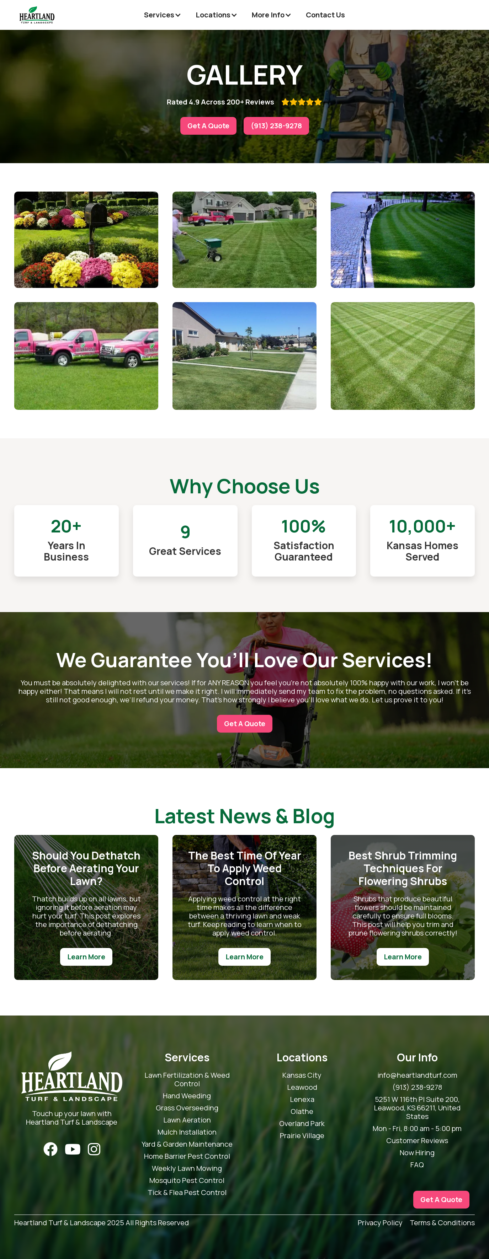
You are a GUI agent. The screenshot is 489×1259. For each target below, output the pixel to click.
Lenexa (302, 1099)
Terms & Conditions (442, 1222)
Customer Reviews (417, 1140)
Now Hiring (417, 1152)
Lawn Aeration (187, 1120)
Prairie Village (302, 1135)
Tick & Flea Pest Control (187, 1192)
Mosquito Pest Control (186, 1180)
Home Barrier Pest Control (187, 1156)
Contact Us (325, 15)
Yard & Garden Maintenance (187, 1144)
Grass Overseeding (187, 1108)
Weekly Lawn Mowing (187, 1168)
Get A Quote (208, 125)
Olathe (302, 1111)
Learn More (86, 956)
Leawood (302, 1087)
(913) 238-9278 (276, 125)
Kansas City (301, 1075)
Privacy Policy (380, 1222)
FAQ (417, 1165)
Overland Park (302, 1123)
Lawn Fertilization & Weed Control (187, 1079)
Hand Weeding (187, 1096)
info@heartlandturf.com (417, 1075)
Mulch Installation (187, 1132)
